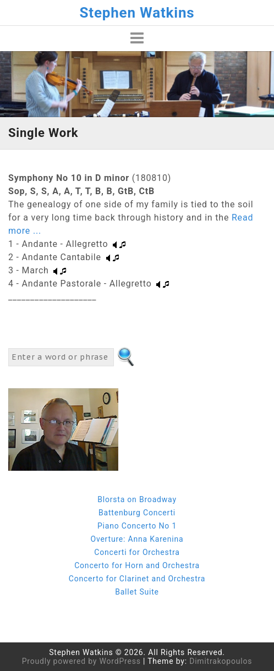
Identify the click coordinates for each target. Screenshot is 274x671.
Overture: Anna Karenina (136, 539)
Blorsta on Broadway (137, 499)
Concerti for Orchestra (136, 552)
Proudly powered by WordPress (81, 661)
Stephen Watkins (137, 13)
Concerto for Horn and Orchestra (137, 565)
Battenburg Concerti (137, 512)
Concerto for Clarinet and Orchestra (137, 578)
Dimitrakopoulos (220, 661)
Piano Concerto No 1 (137, 525)
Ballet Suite (137, 591)
